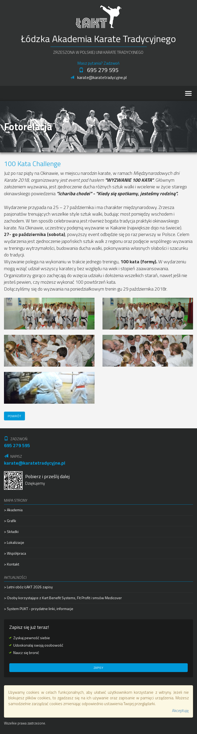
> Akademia (13, 510)
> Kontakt (11, 564)
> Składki (11, 531)
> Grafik (10, 520)
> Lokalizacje (14, 542)
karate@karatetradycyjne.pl (98, 77)
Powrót (14, 416)
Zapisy (98, 667)
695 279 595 (98, 69)
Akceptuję (180, 711)
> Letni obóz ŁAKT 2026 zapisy (28, 587)
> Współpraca (15, 553)
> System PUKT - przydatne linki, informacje (38, 608)
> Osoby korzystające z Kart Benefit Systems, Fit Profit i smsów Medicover (63, 597)
